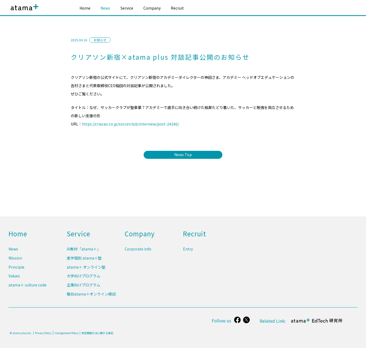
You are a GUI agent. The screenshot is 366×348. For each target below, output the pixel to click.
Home (85, 8)
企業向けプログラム (83, 286)
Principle (16, 270)
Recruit (177, 8)
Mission (15, 261)
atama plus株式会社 (23, 11)
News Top (183, 154)
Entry (188, 253)
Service (126, 8)
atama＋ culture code (28, 286)
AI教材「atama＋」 (84, 253)
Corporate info (138, 253)
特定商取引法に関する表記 (97, 333)
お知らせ (100, 40)
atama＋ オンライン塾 (86, 270)
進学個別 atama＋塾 (84, 261)
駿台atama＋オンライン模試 (91, 294)
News (105, 8)
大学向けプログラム (83, 278)
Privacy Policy (43, 333)
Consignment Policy (66, 333)
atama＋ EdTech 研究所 (317, 323)
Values (14, 278)
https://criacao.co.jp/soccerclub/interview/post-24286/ (130, 124)
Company (152, 8)
